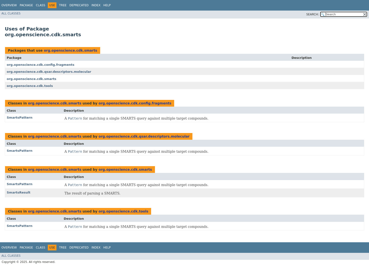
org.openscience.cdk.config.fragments (40, 65)
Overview (9, 5)
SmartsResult (19, 192)
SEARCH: (312, 14)
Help (107, 5)
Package (26, 5)
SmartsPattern (19, 117)
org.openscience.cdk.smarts (70, 50)
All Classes (10, 13)
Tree (63, 5)
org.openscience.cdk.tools (30, 86)
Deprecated (79, 5)
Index (96, 5)
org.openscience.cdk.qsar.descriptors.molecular (49, 71)
